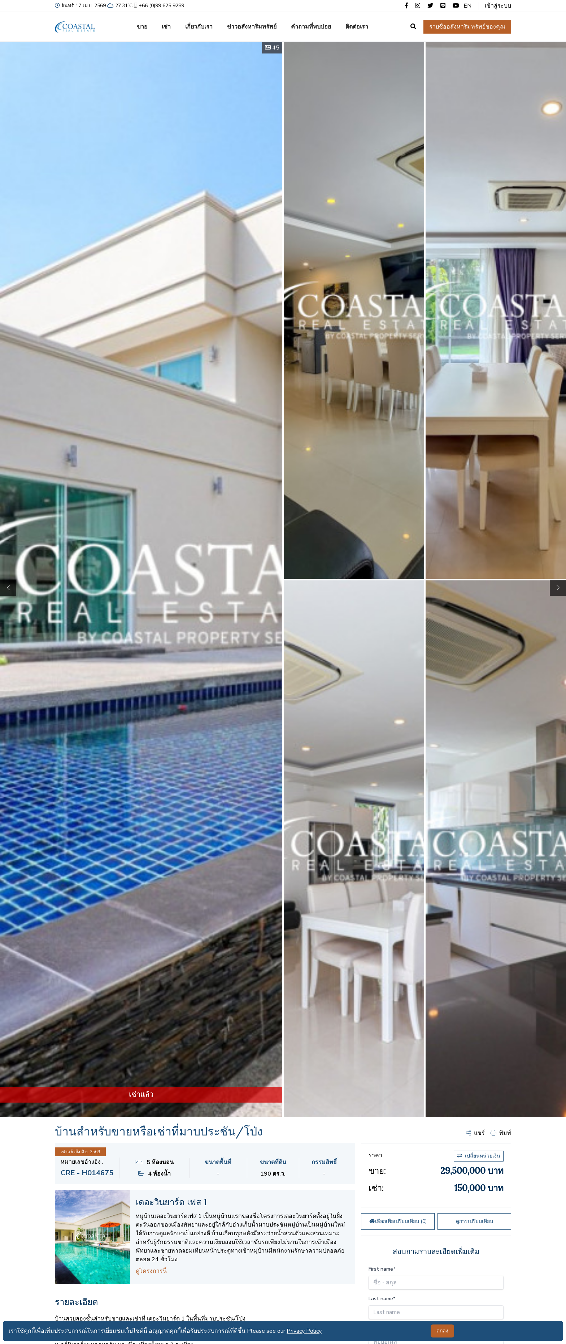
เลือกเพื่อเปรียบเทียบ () (398, 1221)
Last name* (382, 1298)
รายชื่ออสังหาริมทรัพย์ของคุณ (467, 27)
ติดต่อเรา (356, 27)
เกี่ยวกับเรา (199, 27)
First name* (382, 1269)
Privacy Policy (304, 1331)
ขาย (142, 27)
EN (467, 6)
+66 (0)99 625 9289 (158, 5)
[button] (558, 588)
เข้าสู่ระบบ (498, 6)
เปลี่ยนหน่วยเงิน (478, 1155)
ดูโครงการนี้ (151, 1271)
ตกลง (442, 1330)
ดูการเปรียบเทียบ (474, 1221)
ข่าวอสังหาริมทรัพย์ (252, 27)
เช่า (166, 27)
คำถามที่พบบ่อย (311, 27)
